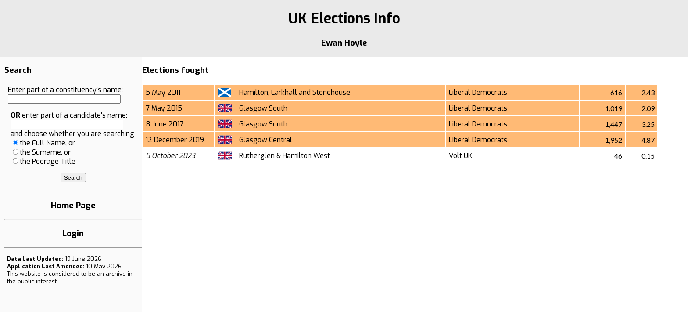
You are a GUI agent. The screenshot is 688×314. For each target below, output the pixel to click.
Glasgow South (263, 108)
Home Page (73, 205)
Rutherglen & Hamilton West (284, 155)
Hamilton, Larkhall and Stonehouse (294, 92)
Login (73, 233)
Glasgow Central (265, 139)
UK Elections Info (344, 18)
